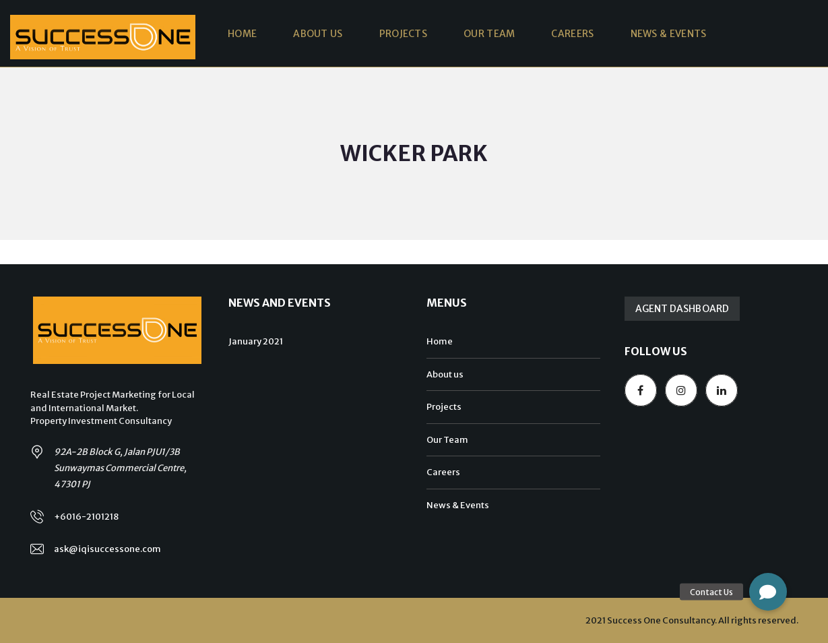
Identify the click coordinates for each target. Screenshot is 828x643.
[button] (768, 592)
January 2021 (255, 341)
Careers (443, 472)
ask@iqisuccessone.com (107, 549)
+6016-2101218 (86, 516)
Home (439, 341)
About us (445, 374)
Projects (443, 406)
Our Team (447, 440)
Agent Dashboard (682, 309)
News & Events (457, 505)
